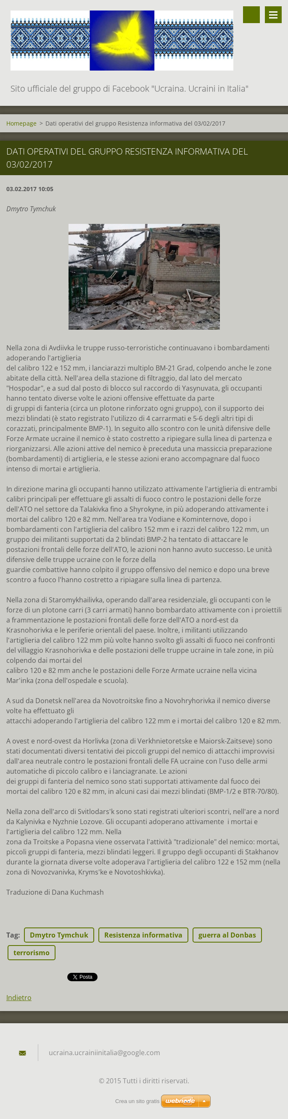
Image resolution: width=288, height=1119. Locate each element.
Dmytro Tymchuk (59, 935)
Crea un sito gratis (137, 1101)
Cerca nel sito (251, 14)
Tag (12, 935)
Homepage (21, 123)
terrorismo (31, 952)
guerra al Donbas (227, 935)
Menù (273, 14)
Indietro (19, 997)
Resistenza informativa (143, 935)
